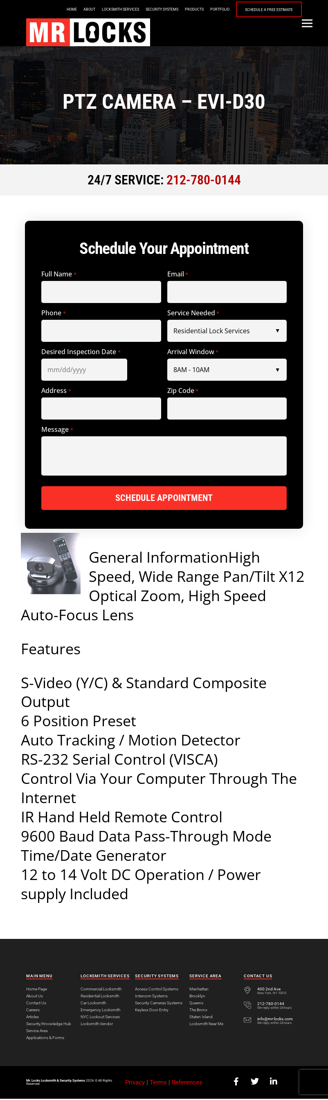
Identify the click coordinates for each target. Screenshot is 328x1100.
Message (57, 429)
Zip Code (182, 390)
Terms (158, 1083)
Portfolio (219, 9)
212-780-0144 (203, 180)
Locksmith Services (120, 9)
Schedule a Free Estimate (269, 10)
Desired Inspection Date (80, 351)
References (187, 1083)
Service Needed (193, 313)
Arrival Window (192, 351)
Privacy (135, 1083)
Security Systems (162, 9)
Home (72, 9)
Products (194, 9)
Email (177, 274)
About (89, 9)
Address (56, 390)
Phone (53, 313)
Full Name (58, 274)
